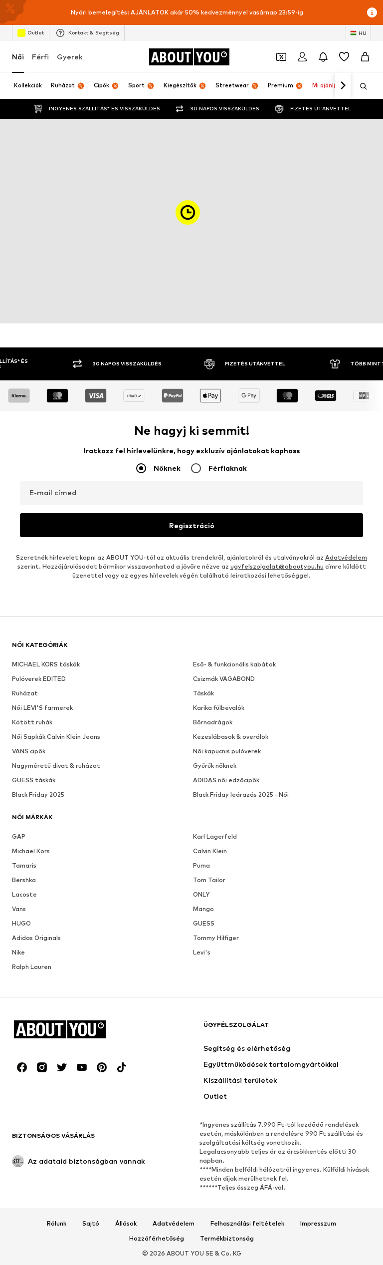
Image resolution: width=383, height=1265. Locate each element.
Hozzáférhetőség (156, 1238)
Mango (203, 909)
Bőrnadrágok (212, 722)
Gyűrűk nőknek (214, 765)
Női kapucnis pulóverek (227, 751)
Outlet (30, 33)
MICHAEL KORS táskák (46, 664)
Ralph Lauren (31, 966)
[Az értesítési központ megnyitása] (323, 56)
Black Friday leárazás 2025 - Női (241, 794)
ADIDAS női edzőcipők (226, 780)
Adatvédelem (346, 557)
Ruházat (25, 693)
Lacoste (24, 894)
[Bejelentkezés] (302, 57)
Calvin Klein (210, 851)
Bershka (24, 880)
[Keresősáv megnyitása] (360, 86)
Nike (18, 952)
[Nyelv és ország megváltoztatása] (358, 33)
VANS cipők (28, 751)
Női (18, 56)
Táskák (203, 693)
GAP (18, 836)
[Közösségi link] (22, 1067)
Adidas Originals (36, 938)
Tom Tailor (209, 880)
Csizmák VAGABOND (224, 678)
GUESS (203, 923)
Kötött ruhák (32, 722)
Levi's (201, 952)
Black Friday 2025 (38, 794)
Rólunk (56, 1223)
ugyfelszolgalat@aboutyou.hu (277, 566)
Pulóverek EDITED (39, 678)
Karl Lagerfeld (215, 836)
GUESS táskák (33, 780)
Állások (126, 1223)
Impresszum (318, 1223)
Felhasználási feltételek (247, 1223)
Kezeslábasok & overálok (230, 736)
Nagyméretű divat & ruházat (56, 765)
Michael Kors (31, 851)
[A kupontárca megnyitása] (281, 57)
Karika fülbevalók (218, 707)
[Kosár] (365, 57)
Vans (19, 909)
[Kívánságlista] (344, 57)
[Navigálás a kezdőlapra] (189, 56)
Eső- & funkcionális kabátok (234, 664)
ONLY (201, 894)
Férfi (40, 56)
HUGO (21, 923)
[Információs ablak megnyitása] (372, 12)
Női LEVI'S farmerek (42, 707)
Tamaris (24, 865)
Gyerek (69, 56)
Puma (201, 865)
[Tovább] (343, 86)
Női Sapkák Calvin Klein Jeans (56, 736)
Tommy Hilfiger (216, 938)
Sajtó (90, 1223)
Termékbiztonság (227, 1238)
